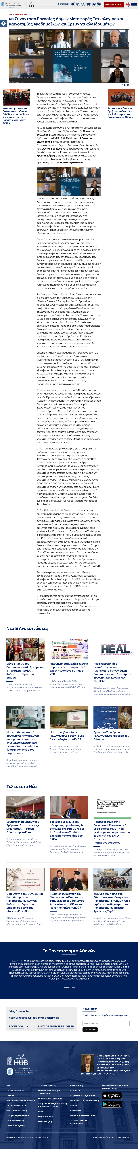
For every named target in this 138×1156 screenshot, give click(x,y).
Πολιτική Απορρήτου (101, 1137)
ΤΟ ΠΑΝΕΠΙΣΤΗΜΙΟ (113, 4)
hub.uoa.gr (112, 1088)
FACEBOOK (16, 1026)
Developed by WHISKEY (122, 1137)
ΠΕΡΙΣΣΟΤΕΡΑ (69, 987)
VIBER (70, 1026)
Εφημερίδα (64, 4)
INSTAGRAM (45, 1026)
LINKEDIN (58, 1026)
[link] (73, 4)
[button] (3, 23)
